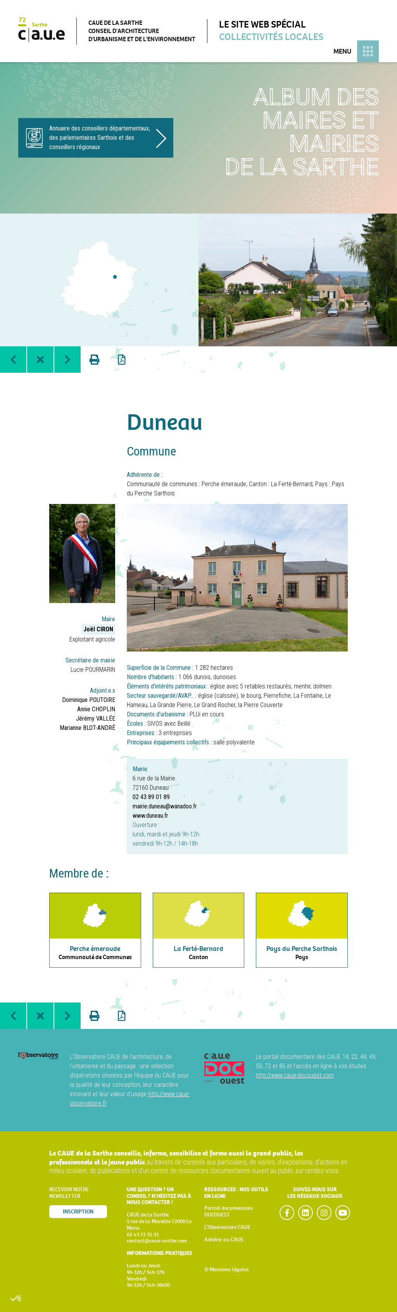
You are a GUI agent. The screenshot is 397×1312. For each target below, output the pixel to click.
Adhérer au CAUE (223, 1239)
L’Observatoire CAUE (227, 1227)
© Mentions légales (226, 1269)
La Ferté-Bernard (291, 484)
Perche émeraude (224, 484)
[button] (16, 1298)
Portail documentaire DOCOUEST (228, 1211)
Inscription (78, 1211)
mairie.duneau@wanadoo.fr (165, 806)
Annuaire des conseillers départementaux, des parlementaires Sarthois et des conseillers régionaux (99, 138)
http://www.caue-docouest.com (295, 1075)
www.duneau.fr (150, 815)
